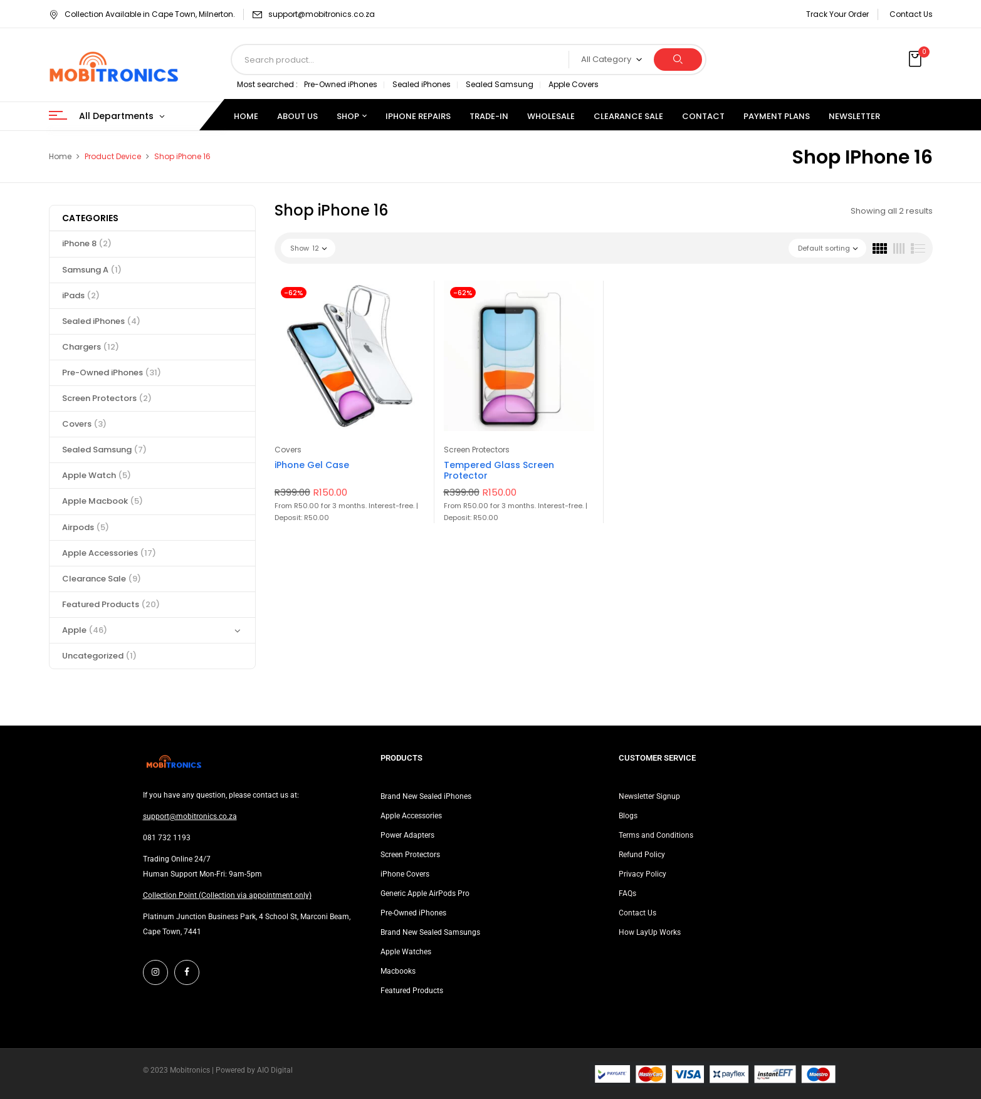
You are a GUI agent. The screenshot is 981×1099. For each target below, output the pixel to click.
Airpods (85, 527)
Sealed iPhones (421, 84)
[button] (916, 59)
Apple (84, 630)
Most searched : (267, 84)
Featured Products (111, 604)
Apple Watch (96, 475)
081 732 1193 (167, 837)
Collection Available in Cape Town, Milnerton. (142, 14)
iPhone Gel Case (312, 465)
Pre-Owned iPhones (340, 84)
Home (60, 156)
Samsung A (92, 270)
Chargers (90, 347)
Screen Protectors (107, 398)
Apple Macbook (102, 501)
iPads (81, 295)
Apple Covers (573, 84)
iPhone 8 (87, 243)
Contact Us (911, 14)
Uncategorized (99, 656)
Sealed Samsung (499, 84)
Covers (84, 424)
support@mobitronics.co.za (321, 14)
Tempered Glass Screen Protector (499, 470)
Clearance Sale (101, 579)
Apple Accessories (109, 553)
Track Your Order (837, 14)
